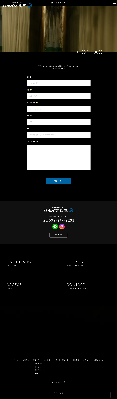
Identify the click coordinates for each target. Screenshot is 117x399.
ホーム (16, 360)
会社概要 (76, 360)
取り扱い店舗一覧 (62, 360)
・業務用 (36, 373)
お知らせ (26, 360)
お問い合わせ (98, 360)
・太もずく (37, 367)
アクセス (86, 360)
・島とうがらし (38, 370)
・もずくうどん (38, 364)
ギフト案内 (48, 360)
